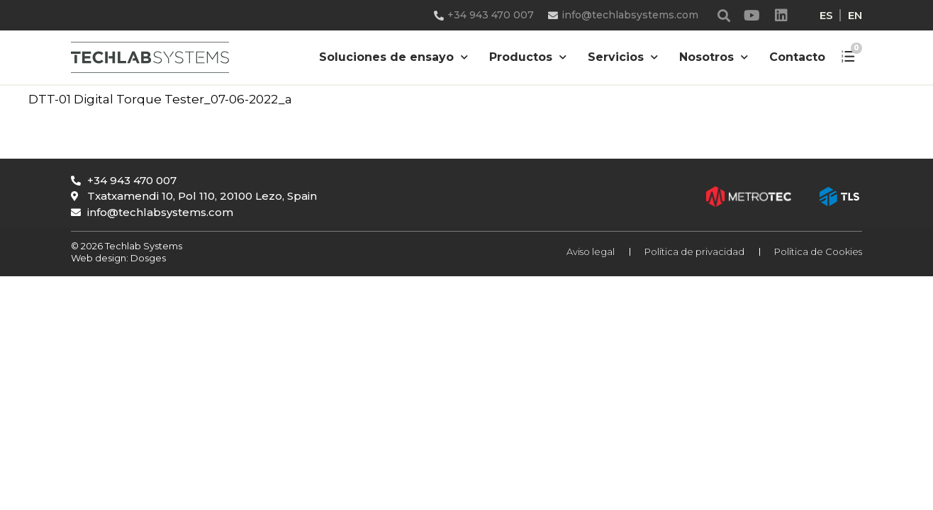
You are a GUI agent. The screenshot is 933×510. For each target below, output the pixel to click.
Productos (527, 57)
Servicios (623, 57)
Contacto (797, 57)
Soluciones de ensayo (393, 57)
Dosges (147, 258)
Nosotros (713, 57)
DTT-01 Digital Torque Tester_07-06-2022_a (160, 99)
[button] (724, 15)
